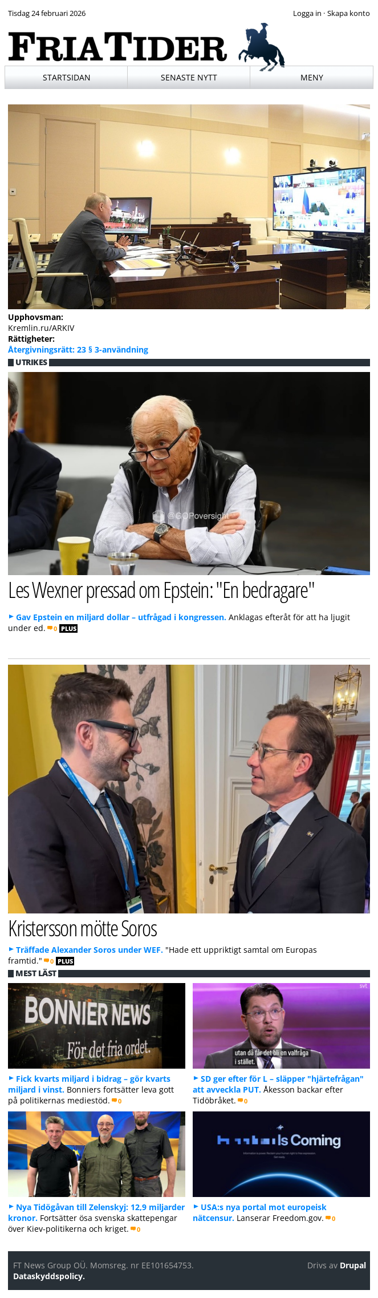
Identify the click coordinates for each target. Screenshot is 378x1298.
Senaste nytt (189, 77)
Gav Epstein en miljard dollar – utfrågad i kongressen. (121, 617)
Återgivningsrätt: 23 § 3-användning (78, 349)
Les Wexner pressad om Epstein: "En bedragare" (161, 589)
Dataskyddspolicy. (49, 1276)
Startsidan (67, 77)
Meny (311, 77)
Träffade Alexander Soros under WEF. (89, 949)
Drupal (353, 1265)
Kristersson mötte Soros (82, 927)
